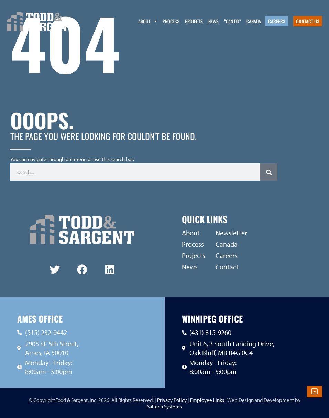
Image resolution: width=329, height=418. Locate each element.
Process (171, 21)
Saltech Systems (164, 406)
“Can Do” (232, 21)
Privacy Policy (171, 400)
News (213, 21)
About (147, 21)
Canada (253, 21)
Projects (194, 21)
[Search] (268, 172)
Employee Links (207, 400)
